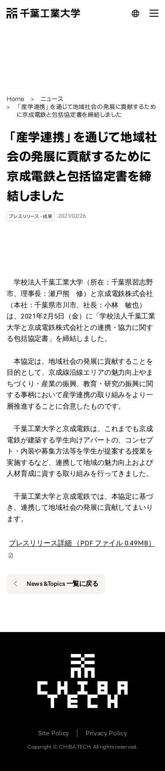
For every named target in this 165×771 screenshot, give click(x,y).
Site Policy (53, 733)
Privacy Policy (106, 733)
